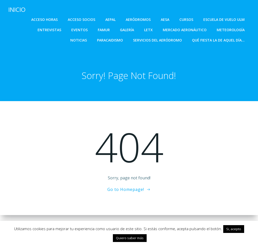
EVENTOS (80, 29)
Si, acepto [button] (233, 229)
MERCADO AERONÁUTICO (185, 29)
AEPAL (111, 19)
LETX (148, 29)
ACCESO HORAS (44, 19)
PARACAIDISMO (110, 39)
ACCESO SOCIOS (81, 19)
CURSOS (187, 19)
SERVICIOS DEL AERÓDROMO (157, 39)
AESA (165, 19)
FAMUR (104, 29)
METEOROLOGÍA (231, 29)
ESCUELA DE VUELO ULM (224, 19)
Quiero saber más (130, 238)
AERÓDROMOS (138, 19)
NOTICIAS (79, 39)
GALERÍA (127, 29)
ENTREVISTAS (49, 29)
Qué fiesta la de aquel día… (218, 39)
